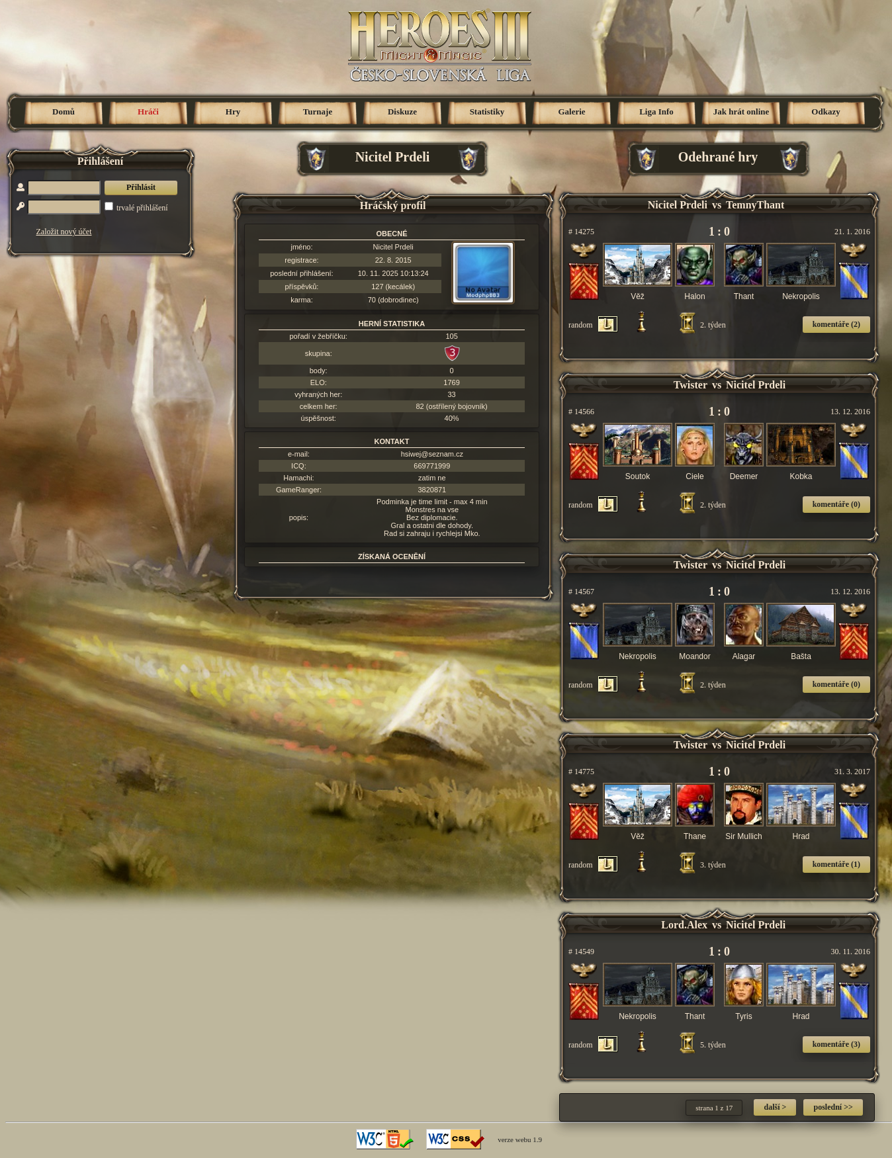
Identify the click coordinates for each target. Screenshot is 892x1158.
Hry (233, 111)
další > (775, 1107)
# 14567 (581, 591)
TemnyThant (755, 204)
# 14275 (581, 231)
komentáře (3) (836, 1044)
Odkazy (825, 111)
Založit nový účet (64, 231)
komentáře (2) (836, 324)
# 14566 (581, 411)
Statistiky (487, 111)
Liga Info (656, 111)
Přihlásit (141, 187)
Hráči (148, 111)
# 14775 (581, 771)
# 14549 (581, 951)
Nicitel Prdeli (393, 247)
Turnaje (317, 111)
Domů (63, 111)
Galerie (571, 111)
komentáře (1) (836, 864)
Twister (690, 384)
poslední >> (832, 1107)
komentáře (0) (836, 504)
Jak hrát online (741, 111)
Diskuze (402, 111)
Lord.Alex (684, 924)
